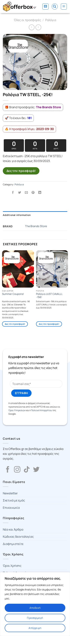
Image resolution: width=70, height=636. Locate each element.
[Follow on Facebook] (7, 469)
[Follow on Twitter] (36, 469)
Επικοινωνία (11, 508)
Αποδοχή (35, 608)
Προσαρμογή (35, 618)
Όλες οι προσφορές (27, 20)
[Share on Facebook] (13, 193)
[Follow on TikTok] (27, 469)
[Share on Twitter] (20, 193)
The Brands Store (36, 226)
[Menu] (64, 7)
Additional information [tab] (17, 215)
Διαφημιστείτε (13, 544)
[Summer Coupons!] (18, 269)
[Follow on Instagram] (17, 469)
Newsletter (10, 493)
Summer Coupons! (13, 294)
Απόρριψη (35, 628)
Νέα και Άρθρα (13, 529)
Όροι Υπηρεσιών (16, 410)
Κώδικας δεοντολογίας (18, 536)
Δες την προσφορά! (21, 171)
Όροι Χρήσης (12, 566)
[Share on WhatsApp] (6, 193)
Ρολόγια (50, 20)
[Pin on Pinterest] (33, 193)
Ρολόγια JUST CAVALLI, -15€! (49, 295)
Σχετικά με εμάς (14, 500)
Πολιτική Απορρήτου (41, 410)
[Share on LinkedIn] (40, 193)
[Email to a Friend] (26, 193)
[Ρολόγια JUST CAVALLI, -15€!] (52, 269)
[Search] (55, 7)
